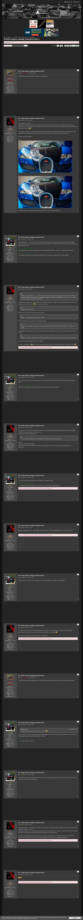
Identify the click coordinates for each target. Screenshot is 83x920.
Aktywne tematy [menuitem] (77, 5)
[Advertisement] (41, 58)
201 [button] (65, 45)
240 (12, 252)
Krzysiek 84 (10, 77)
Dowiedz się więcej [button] (33, 918)
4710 (12, 132)
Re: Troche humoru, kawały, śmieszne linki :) (31, 71)
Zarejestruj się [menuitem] (68, 1)
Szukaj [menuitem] (8, 17)
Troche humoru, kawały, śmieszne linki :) (22, 39)
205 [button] (76, 45)
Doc (10, 127)
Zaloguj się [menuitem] (76, 1)
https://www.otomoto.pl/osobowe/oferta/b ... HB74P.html (33, 635)
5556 (12, 82)
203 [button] (71, 45)
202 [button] (68, 45)
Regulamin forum (8, 42)
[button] (58, 46)
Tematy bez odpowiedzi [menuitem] (67, 5)
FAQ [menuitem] (4, 17)
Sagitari (10, 247)
